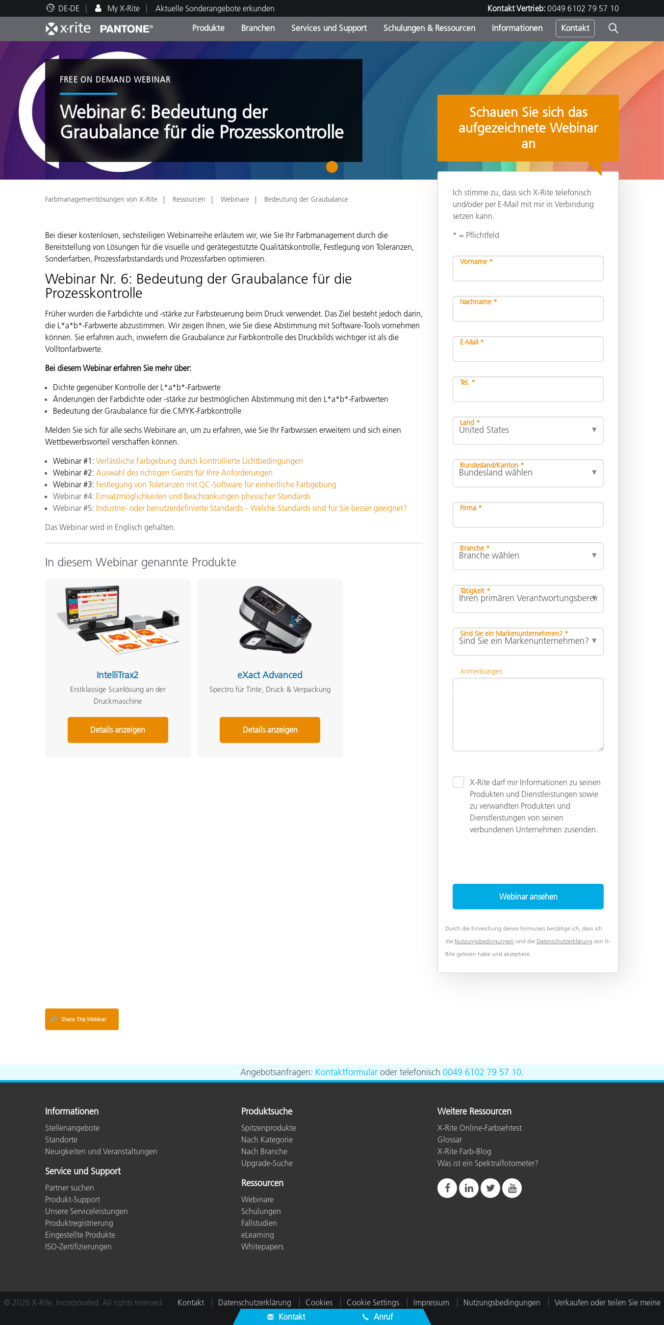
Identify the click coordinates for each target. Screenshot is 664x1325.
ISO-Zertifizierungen (78, 1246)
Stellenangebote (72, 1128)
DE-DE (68, 8)
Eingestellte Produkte (80, 1235)
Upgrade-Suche (267, 1163)
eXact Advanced (228, 660)
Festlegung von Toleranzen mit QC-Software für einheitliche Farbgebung (216, 484)
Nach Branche (264, 1151)
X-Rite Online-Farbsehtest (479, 1128)
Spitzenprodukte (268, 1128)
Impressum (431, 1302)
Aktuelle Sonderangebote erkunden (215, 8)
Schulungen (261, 1211)
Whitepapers (262, 1246)
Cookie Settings (373, 1302)
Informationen (517, 28)
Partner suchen (69, 1187)
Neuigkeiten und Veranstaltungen (101, 1151)
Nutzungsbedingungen (484, 941)
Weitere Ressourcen (474, 1112)
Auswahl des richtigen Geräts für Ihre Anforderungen (184, 472)
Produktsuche (266, 1112)
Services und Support (329, 28)
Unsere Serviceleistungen (86, 1211)
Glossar (449, 1139)
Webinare (235, 199)
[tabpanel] (332, 110)
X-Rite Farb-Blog (464, 1151)
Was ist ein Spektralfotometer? (487, 1163)
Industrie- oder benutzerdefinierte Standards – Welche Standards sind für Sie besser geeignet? (251, 508)
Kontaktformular (346, 1072)
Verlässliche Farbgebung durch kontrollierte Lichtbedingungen (199, 461)
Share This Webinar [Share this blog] (78, 1019)
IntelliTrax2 (103, 660)
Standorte (61, 1139)
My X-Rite (122, 8)
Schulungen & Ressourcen (429, 28)
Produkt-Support (72, 1199)
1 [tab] (334, 170)
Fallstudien (259, 1223)
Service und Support (83, 1172)
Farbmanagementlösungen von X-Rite (101, 199)
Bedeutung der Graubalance (306, 199)
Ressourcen (189, 199)
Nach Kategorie (267, 1139)
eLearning (257, 1235)
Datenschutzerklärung (564, 941)
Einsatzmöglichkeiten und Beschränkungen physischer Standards (203, 496)
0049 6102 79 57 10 (583, 8)
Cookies (319, 1302)
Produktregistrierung (79, 1223)
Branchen (258, 28)
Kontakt (575, 28)
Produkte (208, 28)
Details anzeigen (103, 715)
